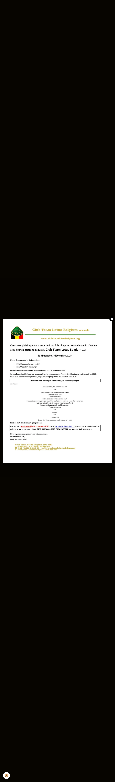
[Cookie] (6, 775)
